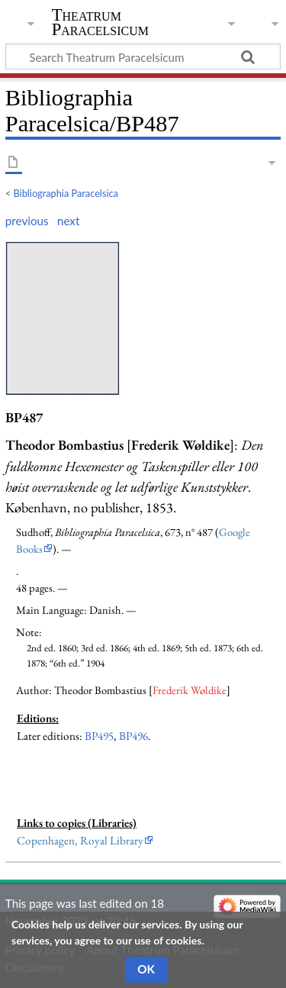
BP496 (133, 736)
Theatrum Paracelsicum (100, 22)
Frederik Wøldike (190, 690)
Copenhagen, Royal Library (80, 840)
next (68, 221)
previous (27, 221)
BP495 (99, 736)
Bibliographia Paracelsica (66, 193)
